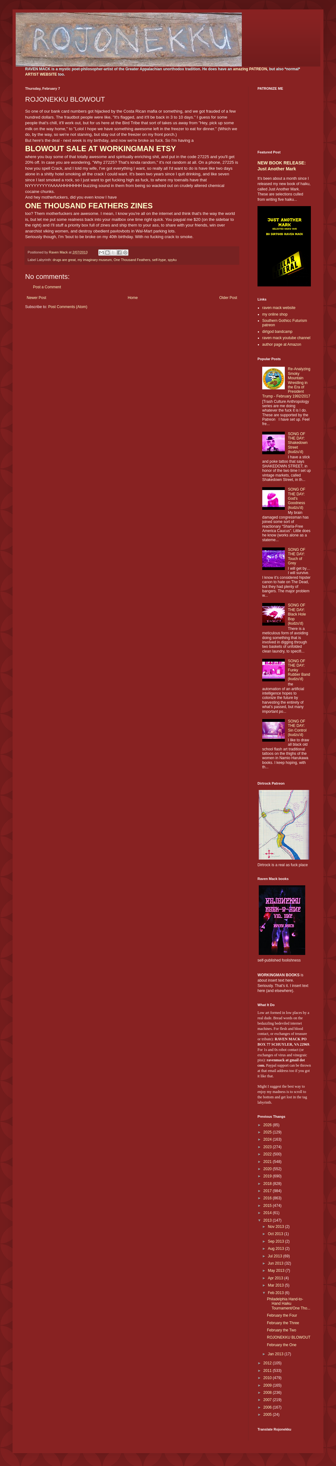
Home (133, 298)
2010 (268, 1378)
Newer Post (36, 298)
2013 (268, 1220)
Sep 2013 (276, 1241)
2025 (268, 1132)
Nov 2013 (276, 1226)
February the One (281, 1345)
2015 (268, 1205)
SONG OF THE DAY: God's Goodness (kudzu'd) (296, 498)
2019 (268, 1176)
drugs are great (64, 260)
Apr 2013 (276, 1278)
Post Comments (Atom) (67, 307)
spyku (172, 260)
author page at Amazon (281, 344)
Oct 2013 (276, 1234)
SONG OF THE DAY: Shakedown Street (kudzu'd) (298, 443)
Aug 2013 (276, 1248)
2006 (268, 1407)
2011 (268, 1370)
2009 (268, 1385)
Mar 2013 (276, 1285)
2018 (268, 1183)
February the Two (281, 1330)
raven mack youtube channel (286, 338)
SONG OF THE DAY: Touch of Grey (296, 556)
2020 (268, 1169)
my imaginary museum (95, 260)
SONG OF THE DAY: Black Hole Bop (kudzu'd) (297, 614)
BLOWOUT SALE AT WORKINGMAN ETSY (100, 148)
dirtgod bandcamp (277, 331)
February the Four (282, 1315)
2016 (268, 1198)
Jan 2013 (276, 1354)
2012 (268, 1363)
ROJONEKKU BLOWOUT (289, 1337)
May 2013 (276, 1270)
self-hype (159, 260)
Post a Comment (47, 287)
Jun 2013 (276, 1263)
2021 (268, 1161)
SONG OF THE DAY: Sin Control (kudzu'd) (297, 728)
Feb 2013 (276, 1293)
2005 (268, 1414)
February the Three (283, 1323)
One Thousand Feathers (132, 260)
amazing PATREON (250, 69)
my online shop (275, 314)
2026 (268, 1125)
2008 (268, 1392)
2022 (268, 1154)
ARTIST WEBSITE (41, 74)
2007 (268, 1400)
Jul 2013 (275, 1256)
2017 (268, 1191)
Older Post (228, 298)
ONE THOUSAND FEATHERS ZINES (89, 205)
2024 (268, 1139)
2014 (268, 1213)
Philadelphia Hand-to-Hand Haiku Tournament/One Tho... (288, 1303)
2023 (268, 1147)
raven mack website (278, 308)
